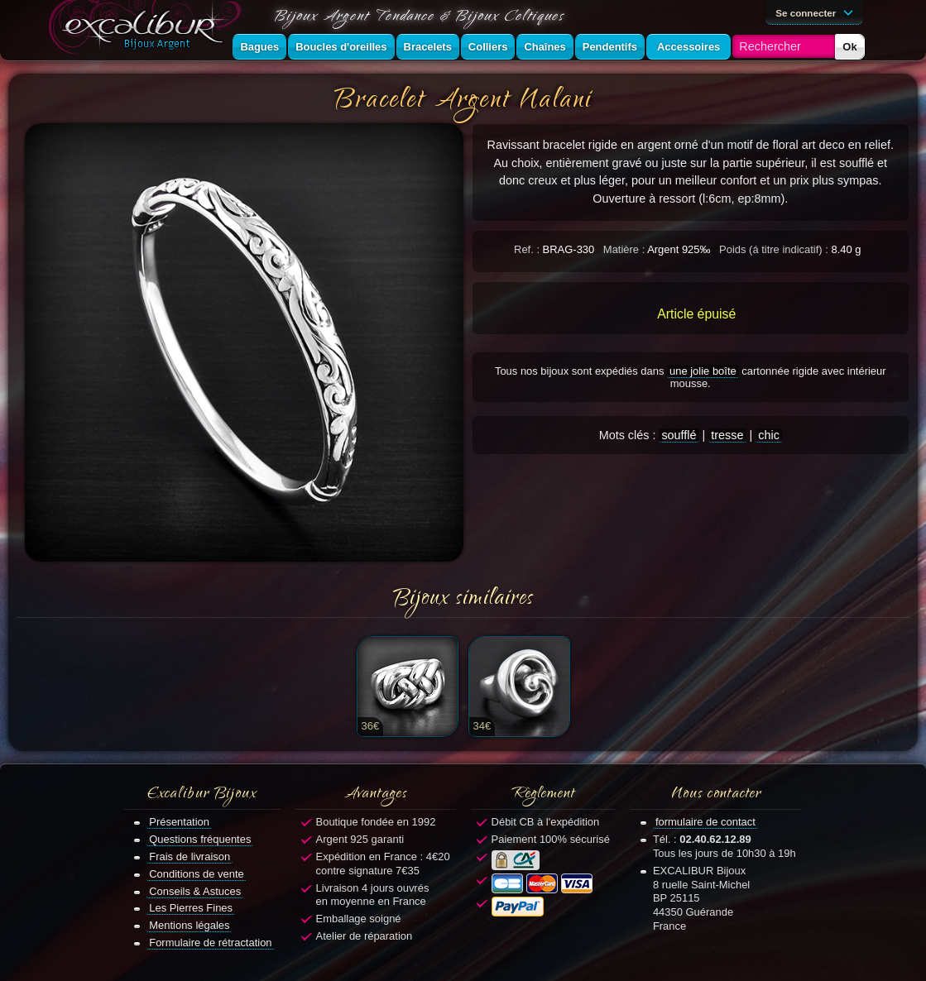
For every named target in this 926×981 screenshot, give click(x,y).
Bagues (259, 47)
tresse (727, 435)
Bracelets (428, 47)
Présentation (179, 822)
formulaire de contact (705, 822)
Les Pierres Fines (191, 908)
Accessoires (688, 47)
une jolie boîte (702, 371)
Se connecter (816, 11)
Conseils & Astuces (195, 891)
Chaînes (544, 47)
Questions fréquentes (200, 839)
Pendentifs (610, 47)
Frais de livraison (189, 856)
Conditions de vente (196, 874)
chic (769, 435)
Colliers (488, 47)
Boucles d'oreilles (340, 47)
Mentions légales (189, 925)
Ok (849, 47)
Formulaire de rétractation (210, 942)
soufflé (678, 435)
